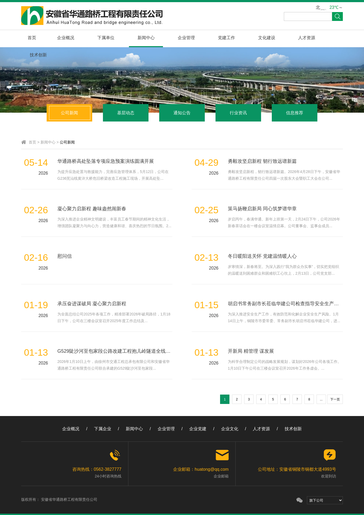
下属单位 (99, 37)
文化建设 (250, 37)
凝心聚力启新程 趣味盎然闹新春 (91, 208)
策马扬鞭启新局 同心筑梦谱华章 (262, 208)
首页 (30, 37)
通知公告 (182, 113)
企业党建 (197, 428)
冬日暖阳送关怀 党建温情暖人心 (262, 256)
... (321, 399)
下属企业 (102, 428)
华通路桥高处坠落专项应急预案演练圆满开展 (105, 161)
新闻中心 (137, 37)
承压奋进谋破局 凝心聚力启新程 (91, 303)
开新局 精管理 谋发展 (251, 351)
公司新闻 (69, 113)
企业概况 (61, 37)
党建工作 (213, 37)
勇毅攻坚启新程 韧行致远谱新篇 (262, 161)
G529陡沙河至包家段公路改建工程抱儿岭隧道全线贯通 (116, 351)
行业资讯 (238, 113)
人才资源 (288, 37)
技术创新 (326, 37)
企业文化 (229, 428)
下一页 (335, 399)
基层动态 (125, 113)
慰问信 (64, 256)
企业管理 (175, 37)
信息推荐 (294, 113)
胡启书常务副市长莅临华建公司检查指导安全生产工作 (286, 303)
